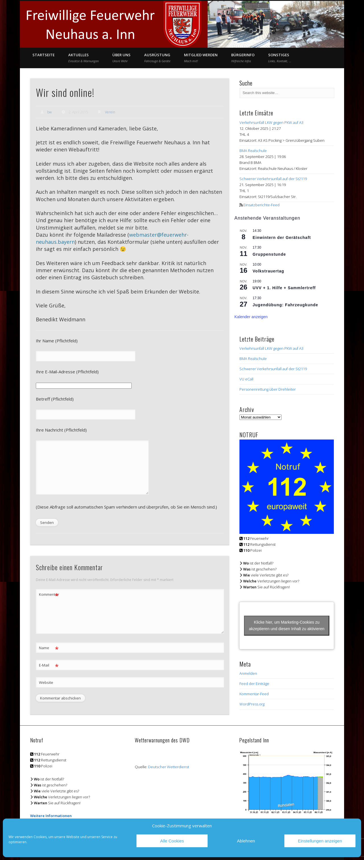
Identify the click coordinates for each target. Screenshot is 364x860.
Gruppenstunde (269, 254)
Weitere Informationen (51, 815)
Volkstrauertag (268, 271)
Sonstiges (279, 57)
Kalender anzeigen (251, 317)
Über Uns (121, 57)
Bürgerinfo (243, 57)
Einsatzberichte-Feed (261, 204)
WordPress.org (251, 704)
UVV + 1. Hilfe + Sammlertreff (284, 288)
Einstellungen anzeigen (320, 840)
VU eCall (246, 379)
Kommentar (49, 594)
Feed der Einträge (254, 683)
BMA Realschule (253, 150)
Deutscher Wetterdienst (168, 766)
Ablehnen (246, 840)
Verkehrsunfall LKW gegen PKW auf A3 (271, 122)
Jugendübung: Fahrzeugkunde (285, 305)
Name (49, 648)
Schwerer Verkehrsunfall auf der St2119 (273, 178)
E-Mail (49, 665)
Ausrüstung (157, 57)
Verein (110, 112)
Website (46, 682)
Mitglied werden (201, 57)
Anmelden (248, 673)
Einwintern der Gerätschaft (282, 237)
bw (49, 112)
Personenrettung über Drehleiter (267, 389)
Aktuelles (83, 57)
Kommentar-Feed (254, 693)
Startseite (43, 54)
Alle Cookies (172, 840)
